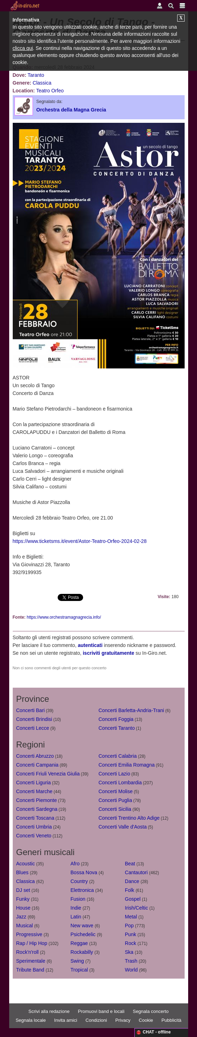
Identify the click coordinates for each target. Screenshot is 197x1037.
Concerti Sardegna (37, 809)
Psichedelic (82, 934)
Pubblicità (171, 1020)
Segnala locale (31, 1020)
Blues (22, 872)
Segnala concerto (150, 1011)
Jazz (21, 916)
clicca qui (23, 48)
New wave (81, 925)
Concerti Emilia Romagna (127, 765)
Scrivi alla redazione (48, 1011)
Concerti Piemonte (36, 800)
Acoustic (25, 863)
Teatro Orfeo (50, 90)
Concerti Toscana (35, 818)
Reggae (79, 943)
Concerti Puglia (115, 800)
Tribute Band (30, 970)
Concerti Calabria (118, 756)
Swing (77, 961)
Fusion (77, 899)
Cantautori (136, 872)
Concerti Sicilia (115, 809)
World (131, 970)
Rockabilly (81, 952)
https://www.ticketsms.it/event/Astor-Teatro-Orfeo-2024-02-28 (80, 541)
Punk (130, 934)
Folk (129, 890)
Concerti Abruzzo (35, 756)
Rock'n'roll (27, 952)
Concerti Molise (116, 791)
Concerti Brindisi (34, 719)
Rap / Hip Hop (31, 943)
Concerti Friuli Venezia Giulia (48, 774)
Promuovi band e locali (101, 1011)
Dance (132, 881)
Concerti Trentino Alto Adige (129, 818)
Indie (75, 908)
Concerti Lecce (32, 728)
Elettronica (82, 890)
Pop (129, 925)
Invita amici (65, 1020)
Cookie (146, 1020)
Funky (23, 899)
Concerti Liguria (33, 782)
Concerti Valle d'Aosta (123, 827)
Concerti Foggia (116, 719)
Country (79, 881)
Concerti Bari (30, 710)
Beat (130, 863)
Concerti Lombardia (120, 782)
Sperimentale (31, 961)
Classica (42, 83)
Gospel (132, 899)
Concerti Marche (34, 791)
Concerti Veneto (34, 835)
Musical (24, 925)
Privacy (123, 1020)
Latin (75, 916)
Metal (131, 916)
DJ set (23, 890)
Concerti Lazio (115, 774)
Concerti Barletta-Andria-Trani (131, 710)
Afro (75, 863)
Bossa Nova (83, 872)
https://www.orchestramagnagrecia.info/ (64, 617)
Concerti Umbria (34, 827)
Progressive (29, 934)
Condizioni (96, 1020)
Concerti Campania (37, 765)
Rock (130, 943)
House (23, 908)
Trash (131, 961)
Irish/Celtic (136, 908)
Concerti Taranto (117, 728)
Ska (129, 952)
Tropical (79, 970)
